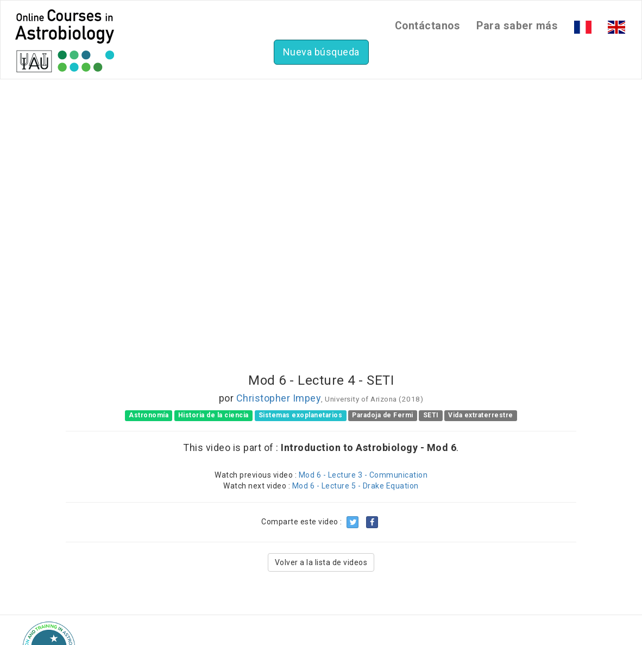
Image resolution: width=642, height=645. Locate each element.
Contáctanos (428, 26)
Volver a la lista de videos (321, 562)
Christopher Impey (279, 398)
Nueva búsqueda (321, 52)
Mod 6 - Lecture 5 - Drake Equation (355, 485)
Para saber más (517, 26)
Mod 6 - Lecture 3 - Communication (363, 475)
